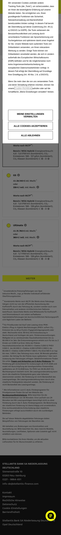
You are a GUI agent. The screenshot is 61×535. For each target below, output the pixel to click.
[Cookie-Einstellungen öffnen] (51, 516)
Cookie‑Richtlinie (23, 88)
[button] (30, 115)
